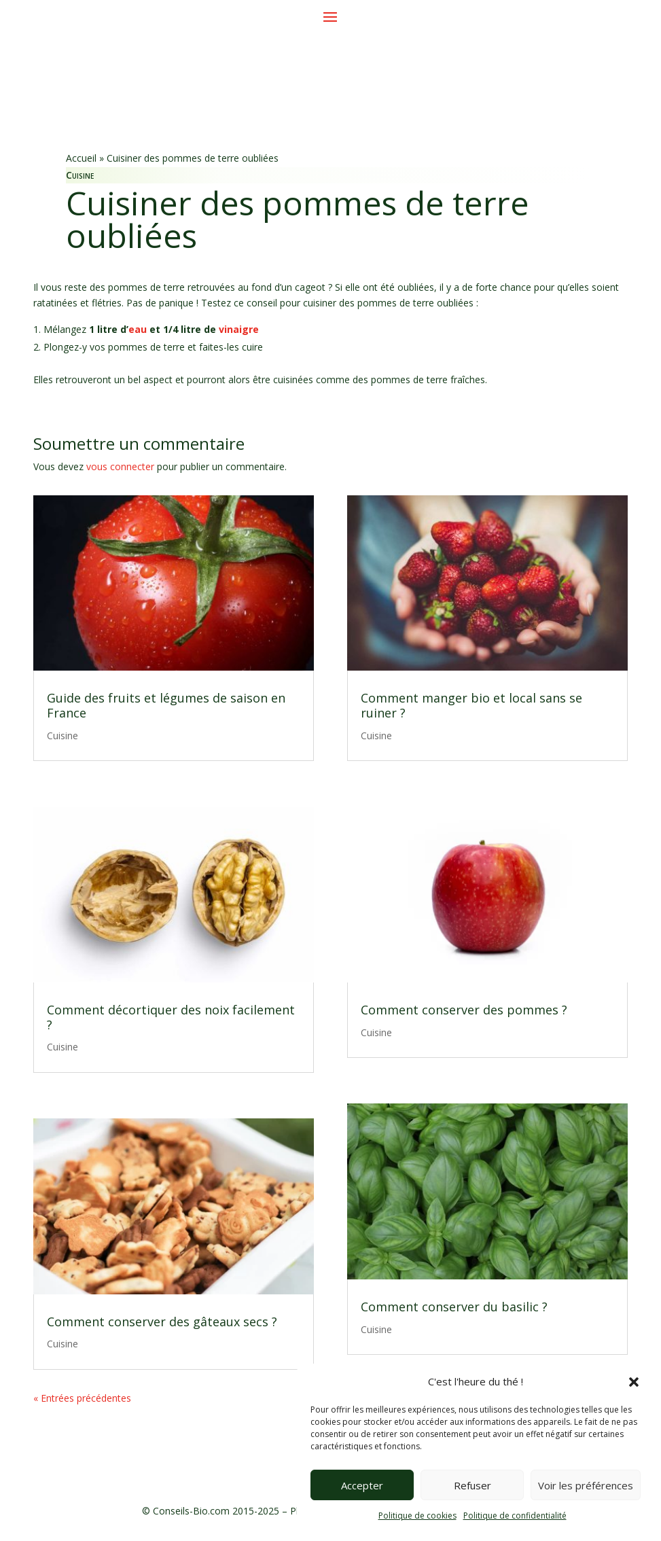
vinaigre (239, 329)
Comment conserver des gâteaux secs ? (162, 1321)
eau (137, 329)
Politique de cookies (417, 1515)
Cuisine (80, 175)
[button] (634, 1382)
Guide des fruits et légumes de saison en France (166, 705)
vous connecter (120, 466)
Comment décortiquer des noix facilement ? (171, 1017)
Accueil (81, 158)
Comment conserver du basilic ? (454, 1306)
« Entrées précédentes (82, 1398)
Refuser (472, 1485)
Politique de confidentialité (515, 1515)
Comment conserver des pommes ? (464, 1010)
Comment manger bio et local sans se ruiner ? (471, 705)
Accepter (362, 1485)
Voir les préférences (585, 1485)
